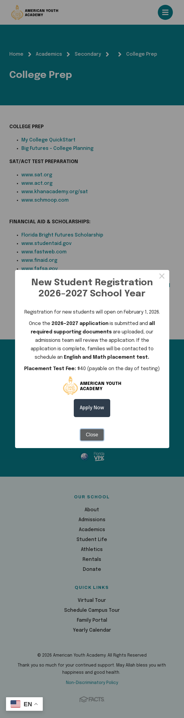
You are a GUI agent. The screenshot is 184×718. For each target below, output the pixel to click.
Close (92, 434)
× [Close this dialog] (162, 277)
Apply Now (92, 407)
